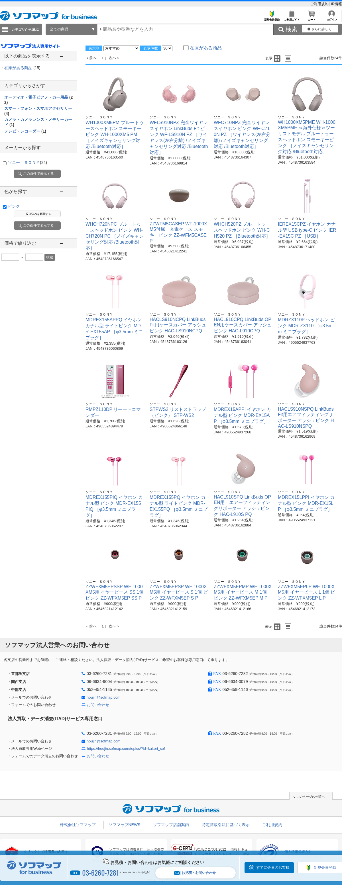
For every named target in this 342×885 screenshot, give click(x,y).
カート (311, 18)
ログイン (331, 18)
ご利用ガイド (291, 18)
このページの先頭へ (310, 796)
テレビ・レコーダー (25, 131)
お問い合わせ (98, 705)
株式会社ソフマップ (78, 824)
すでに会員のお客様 (273, 867)
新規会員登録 (271, 18)
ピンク (14, 206)
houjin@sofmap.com (104, 697)
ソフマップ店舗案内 (171, 824)
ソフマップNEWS (125, 824)
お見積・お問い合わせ (195, 873)
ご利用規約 (320, 4)
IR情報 (336, 4)
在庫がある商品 (22, 67)
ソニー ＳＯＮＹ (27, 162)
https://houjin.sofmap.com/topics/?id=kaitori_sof (126, 748)
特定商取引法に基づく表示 (226, 824)
